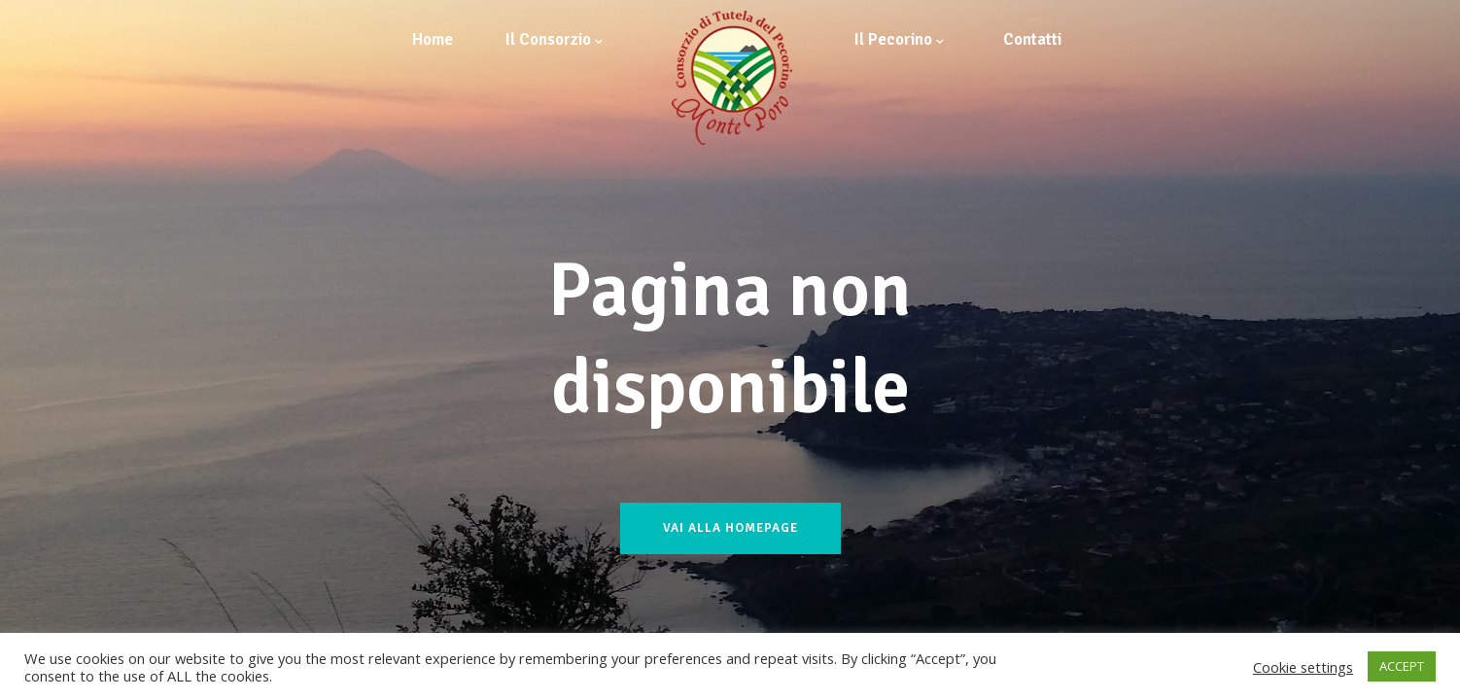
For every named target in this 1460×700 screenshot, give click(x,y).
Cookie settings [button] (1303, 667)
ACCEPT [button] (1401, 666)
